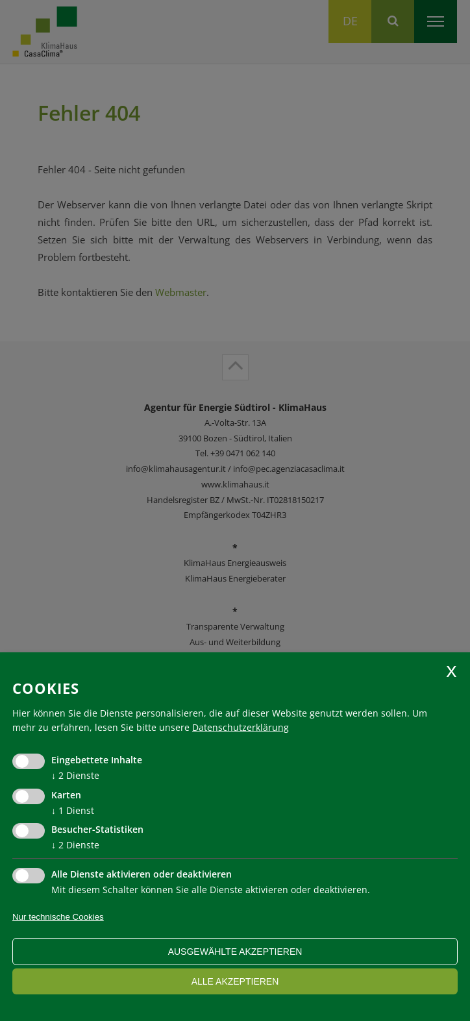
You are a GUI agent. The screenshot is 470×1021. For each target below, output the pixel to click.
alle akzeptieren (235, 981)
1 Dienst (72, 810)
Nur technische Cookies (58, 917)
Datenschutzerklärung (240, 727)
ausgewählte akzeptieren (235, 951)
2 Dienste (75, 775)
